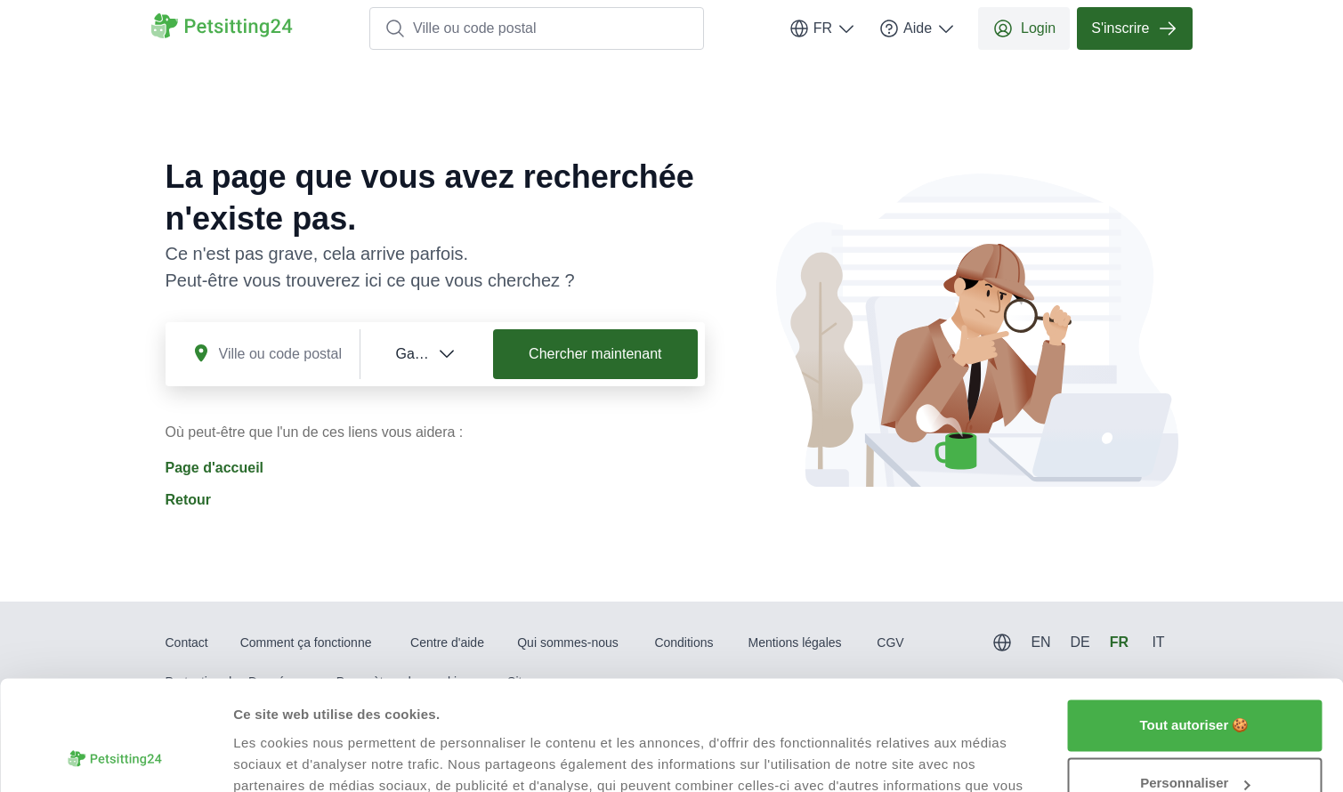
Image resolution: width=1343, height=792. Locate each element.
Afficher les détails (293, 756)
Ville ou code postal (460, 28)
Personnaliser (1195, 683)
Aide (917, 28)
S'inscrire (1134, 28)
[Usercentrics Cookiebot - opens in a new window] (115, 757)
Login (1024, 28)
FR (823, 28)
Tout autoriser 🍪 (1195, 626)
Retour (189, 499)
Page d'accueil (215, 467)
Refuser (1194, 742)
